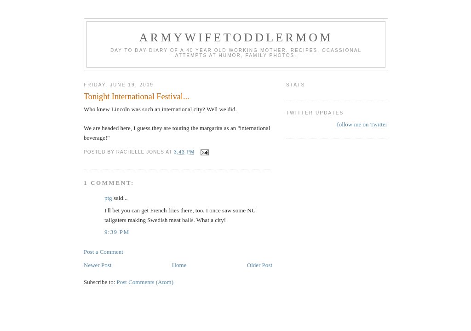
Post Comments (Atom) (145, 282)
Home (179, 265)
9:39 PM (116, 231)
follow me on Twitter (362, 124)
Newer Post (97, 265)
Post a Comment (103, 251)
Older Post (259, 265)
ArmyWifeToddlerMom (236, 37)
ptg (108, 197)
